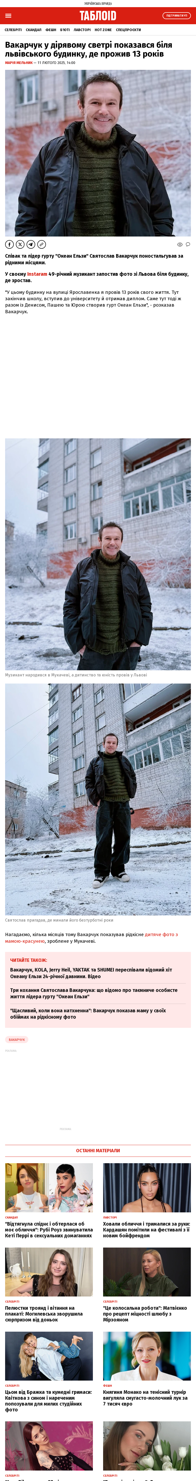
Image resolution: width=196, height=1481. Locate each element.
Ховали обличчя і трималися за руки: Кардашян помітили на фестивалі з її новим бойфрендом (146, 1230)
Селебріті (13, 30)
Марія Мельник (19, 63)
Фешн (50, 30)
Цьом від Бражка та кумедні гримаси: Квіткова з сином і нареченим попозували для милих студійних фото (48, 1400)
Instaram (37, 274)
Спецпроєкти (128, 30)
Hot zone (103, 30)
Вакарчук (17, 1040)
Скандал (33, 30)
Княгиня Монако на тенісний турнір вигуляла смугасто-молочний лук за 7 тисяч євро (145, 1398)
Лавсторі (82, 30)
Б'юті (65, 30)
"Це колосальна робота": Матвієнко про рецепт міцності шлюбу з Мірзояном (145, 1314)
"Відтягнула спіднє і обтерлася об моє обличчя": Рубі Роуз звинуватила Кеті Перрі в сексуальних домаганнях (49, 1230)
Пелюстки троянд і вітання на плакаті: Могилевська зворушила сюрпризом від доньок (44, 1314)
